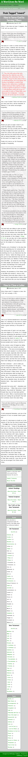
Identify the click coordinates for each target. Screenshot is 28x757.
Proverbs (9, 578)
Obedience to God (13, 731)
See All (13, 532)
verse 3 (18, 338)
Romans (9, 643)
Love (9, 724)
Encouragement (12, 703)
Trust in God (11, 745)
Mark (8, 634)
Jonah (8, 606)
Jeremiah (9, 588)
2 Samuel (9, 555)
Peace (10, 733)
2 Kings (9, 560)
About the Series (12, 491)
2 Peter (9, 680)
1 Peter (9, 677)
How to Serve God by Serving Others (14, 19)
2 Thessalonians (11, 661)
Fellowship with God (13, 713)
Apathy (10, 699)
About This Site (11, 481)
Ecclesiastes (10, 581)
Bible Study (11, 701)
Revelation (10, 691)
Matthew (9, 631)
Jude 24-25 (19, 315)
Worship (10, 747)
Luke (8, 636)
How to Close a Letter (14, 285)
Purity (9, 738)
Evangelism (11, 708)
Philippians (10, 654)
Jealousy (10, 722)
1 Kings (9, 558)
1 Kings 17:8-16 (18, 224)
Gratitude (10, 719)
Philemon (9, 671)
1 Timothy (9, 664)
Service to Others (13, 740)
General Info (11, 717)
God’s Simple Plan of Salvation (9, 8)
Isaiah (8, 585)
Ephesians (10, 652)
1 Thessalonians (11, 659)
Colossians (10, 657)
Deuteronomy (10, 544)
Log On (25, 755)
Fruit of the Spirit (12, 715)
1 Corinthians (10, 645)
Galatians (9, 650)
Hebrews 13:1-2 (18, 120)
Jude (8, 689)
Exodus (9, 537)
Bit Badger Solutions (15, 753)
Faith (9, 710)
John (8, 638)
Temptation (11, 742)
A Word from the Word (12, 1)
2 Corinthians (10, 647)
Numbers (9, 542)
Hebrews (9, 673)
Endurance (11, 706)
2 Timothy (10, 666)
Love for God (12, 726)
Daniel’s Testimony (12, 478)
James (9, 675)
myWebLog (19, 755)
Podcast (22, 8)
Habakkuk (9, 613)
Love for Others (13, 729)
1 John (8, 682)
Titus (8, 668)
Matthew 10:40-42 (17, 97)
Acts (8, 641)
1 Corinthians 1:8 (17, 409)
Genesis (9, 535)
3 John (9, 687)
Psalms (9, 576)
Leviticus (9, 539)
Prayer (10, 736)
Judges (9, 549)
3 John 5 (19, 41)
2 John (9, 684)
